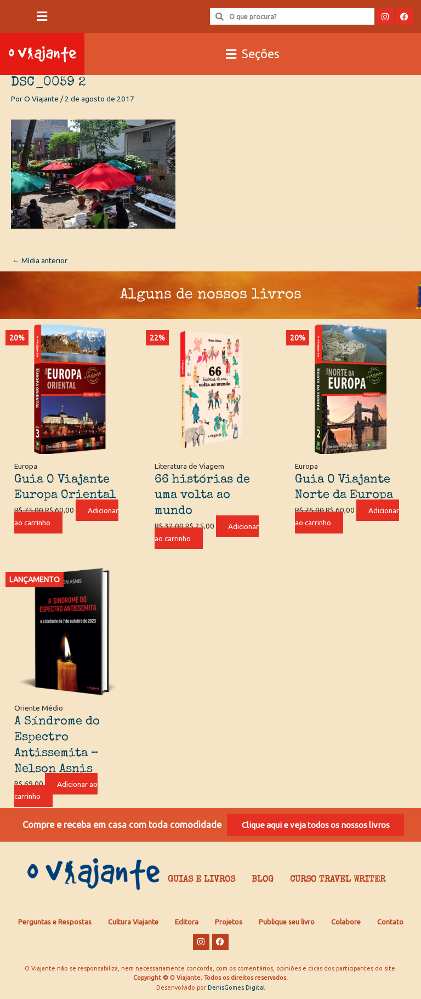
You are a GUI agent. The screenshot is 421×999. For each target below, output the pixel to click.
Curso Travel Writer (337, 881)
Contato (390, 923)
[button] (42, 16)
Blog (263, 881)
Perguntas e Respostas (55, 923)
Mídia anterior (39, 260)
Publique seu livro (287, 923)
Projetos (228, 923)
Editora (186, 923)
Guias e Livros (201, 881)
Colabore (346, 923)
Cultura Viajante (133, 923)
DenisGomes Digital (236, 988)
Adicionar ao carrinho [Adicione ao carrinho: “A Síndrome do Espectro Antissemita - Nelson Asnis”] (57, 790)
